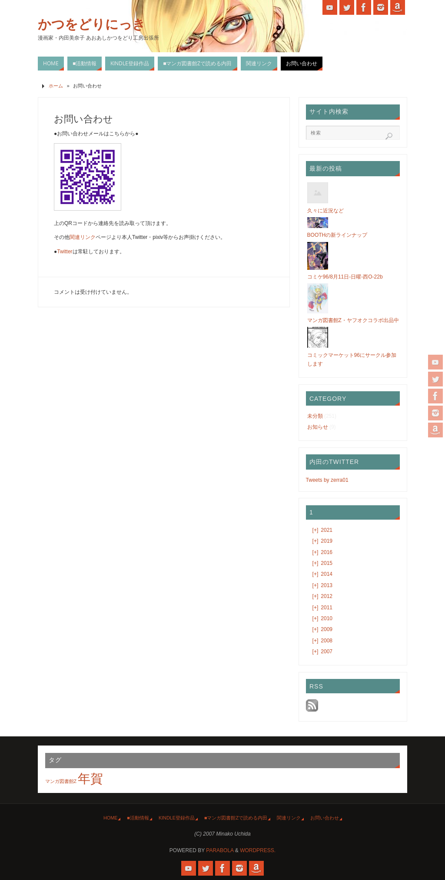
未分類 (315, 416)
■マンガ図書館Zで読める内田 (235, 817)
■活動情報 (138, 817)
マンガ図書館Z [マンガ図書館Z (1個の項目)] (61, 781)
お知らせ (317, 427)
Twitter (64, 252)
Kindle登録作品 (177, 817)
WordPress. (258, 850)
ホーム (56, 85)
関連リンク (83, 237)
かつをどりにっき (92, 24)
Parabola (219, 850)
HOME (110, 817)
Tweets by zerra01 (327, 480)
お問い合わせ (324, 817)
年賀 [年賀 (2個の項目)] (90, 778)
